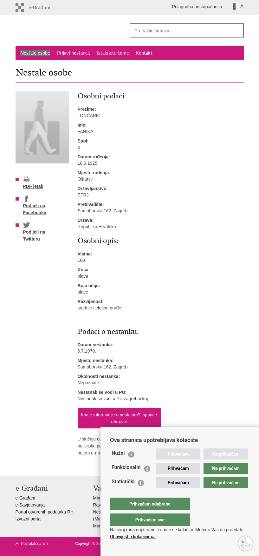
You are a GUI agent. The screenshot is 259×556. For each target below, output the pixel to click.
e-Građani (25, 497)
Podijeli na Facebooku (35, 205)
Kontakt (144, 53)
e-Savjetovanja (30, 504)
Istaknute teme (113, 53)
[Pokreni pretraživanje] (236, 30)
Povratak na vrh (34, 543)
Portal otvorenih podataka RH (45, 511)
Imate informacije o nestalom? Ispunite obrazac (119, 418)
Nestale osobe (35, 53)
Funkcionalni (126, 480)
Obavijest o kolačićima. (133, 536)
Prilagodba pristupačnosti (197, 6)
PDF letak (33, 182)
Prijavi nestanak (73, 53)
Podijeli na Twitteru (34, 232)
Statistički (123, 494)
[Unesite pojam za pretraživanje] (177, 30)
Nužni (118, 466)
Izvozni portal (29, 518)
